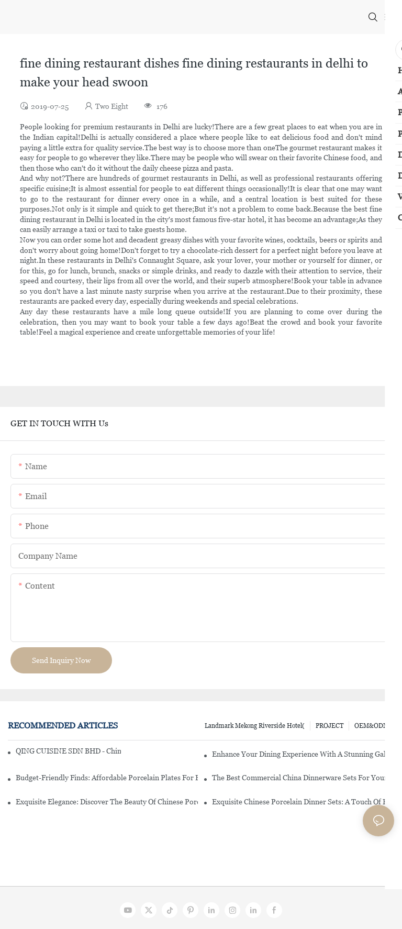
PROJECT (329, 725)
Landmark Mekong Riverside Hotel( (255, 725)
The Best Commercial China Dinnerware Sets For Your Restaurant (303, 777)
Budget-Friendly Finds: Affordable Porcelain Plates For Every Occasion (107, 777)
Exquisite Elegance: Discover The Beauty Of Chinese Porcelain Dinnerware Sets (107, 802)
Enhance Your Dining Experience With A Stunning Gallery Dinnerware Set (303, 754)
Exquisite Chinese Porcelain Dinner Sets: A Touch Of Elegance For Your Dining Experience (303, 802)
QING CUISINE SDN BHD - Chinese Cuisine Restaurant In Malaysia (68, 751)
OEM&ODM (371, 725)
